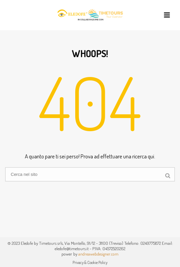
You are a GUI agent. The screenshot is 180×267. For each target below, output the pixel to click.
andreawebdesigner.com (98, 254)
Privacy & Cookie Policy (90, 262)
